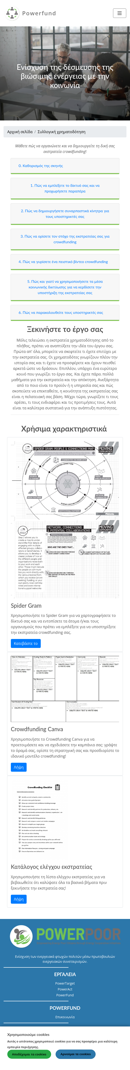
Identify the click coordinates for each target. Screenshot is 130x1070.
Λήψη (19, 767)
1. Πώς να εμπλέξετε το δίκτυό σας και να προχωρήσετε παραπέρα (65, 188)
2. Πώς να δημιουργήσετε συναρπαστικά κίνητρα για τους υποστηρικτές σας (65, 213)
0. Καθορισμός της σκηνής (41, 165)
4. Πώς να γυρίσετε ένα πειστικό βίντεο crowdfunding (63, 261)
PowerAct (65, 989)
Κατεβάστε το (26, 643)
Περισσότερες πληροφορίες (64, 1049)
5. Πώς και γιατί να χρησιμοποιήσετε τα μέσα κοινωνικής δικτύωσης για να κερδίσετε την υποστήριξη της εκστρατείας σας (65, 287)
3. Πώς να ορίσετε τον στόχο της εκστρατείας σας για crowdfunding (65, 239)
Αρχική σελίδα (19, 131)
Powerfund (39, 13)
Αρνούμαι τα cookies (76, 1056)
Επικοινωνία (64, 1017)
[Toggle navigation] (119, 13)
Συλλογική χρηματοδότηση (61, 131)
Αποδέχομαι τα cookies (29, 1057)
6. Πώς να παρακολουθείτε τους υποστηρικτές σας (61, 312)
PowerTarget (65, 983)
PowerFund (65, 995)
